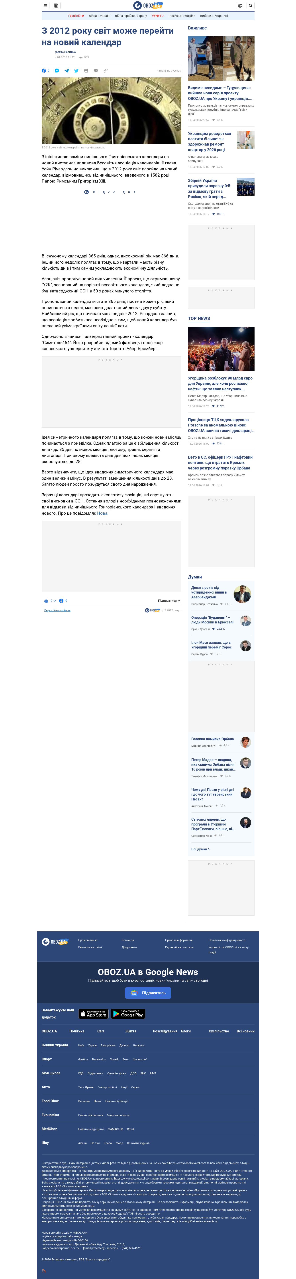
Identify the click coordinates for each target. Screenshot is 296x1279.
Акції (124, 1087)
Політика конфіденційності (227, 940)
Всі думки (199, 849)
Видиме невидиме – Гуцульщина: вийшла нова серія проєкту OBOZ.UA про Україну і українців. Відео (219, 93)
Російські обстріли (182, 16)
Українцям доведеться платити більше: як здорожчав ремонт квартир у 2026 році (209, 141)
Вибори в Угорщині (214, 16)
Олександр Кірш (201, 835)
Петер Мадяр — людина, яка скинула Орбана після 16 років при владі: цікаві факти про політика (213, 765)
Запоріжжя (108, 1045)
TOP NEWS (199, 318)
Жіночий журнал (138, 1143)
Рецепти (84, 1101)
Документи (129, 947)
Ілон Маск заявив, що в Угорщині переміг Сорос (211, 645)
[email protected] (93, 1248)
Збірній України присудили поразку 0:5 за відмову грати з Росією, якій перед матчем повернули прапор (209, 188)
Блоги (186, 1031)
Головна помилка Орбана (212, 739)
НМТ (153, 1073)
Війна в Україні (99, 16)
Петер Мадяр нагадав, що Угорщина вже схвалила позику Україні (217, 398)
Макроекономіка (118, 1115)
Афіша (82, 1143)
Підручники (95, 1073)
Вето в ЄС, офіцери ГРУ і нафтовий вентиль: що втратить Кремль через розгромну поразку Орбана (220, 462)
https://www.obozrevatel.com (187, 1163)
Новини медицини (91, 1129)
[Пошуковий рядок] (250, 5)
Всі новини (246, 1031)
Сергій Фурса (199, 654)
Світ (100, 1031)
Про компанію (88, 940)
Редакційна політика (57, 610)
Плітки (95, 1143)
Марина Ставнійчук (203, 746)
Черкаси (139, 1045)
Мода (119, 1143)
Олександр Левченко (204, 604)
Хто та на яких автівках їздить (210, 437)
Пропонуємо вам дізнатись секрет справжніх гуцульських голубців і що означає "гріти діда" (221, 110)
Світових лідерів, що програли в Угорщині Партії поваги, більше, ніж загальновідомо (213, 824)
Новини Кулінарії (116, 1101)
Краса (108, 1143)
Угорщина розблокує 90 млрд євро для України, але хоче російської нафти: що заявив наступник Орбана (220, 384)
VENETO (158, 16)
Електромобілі (107, 1087)
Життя (130, 1031)
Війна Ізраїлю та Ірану (131, 16)
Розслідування (165, 1031)
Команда (128, 940)
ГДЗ (81, 1073)
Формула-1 (140, 1059)
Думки (195, 577)
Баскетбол (99, 1059)
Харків (92, 1045)
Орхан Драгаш (200, 629)
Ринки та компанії (90, 1115)
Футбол (83, 1059)
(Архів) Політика (65, 52)
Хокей (114, 1059)
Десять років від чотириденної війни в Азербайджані (209, 592)
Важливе (197, 28)
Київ (81, 1045)
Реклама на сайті (90, 947)
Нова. (102, 513)
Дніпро (124, 1045)
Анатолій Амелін (201, 806)
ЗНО (143, 1073)
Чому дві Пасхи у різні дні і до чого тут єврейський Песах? (212, 794)
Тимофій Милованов (204, 776)
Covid (130, 1129)
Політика (76, 1031)
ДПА (133, 1073)
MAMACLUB (115, 1129)
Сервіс (135, 1087)
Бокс (125, 1059)
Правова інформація (178, 940)
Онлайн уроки (116, 1073)
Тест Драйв (86, 1087)
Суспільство (219, 1031)
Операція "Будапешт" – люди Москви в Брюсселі (212, 620)
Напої (97, 1101)
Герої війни (76, 16)
